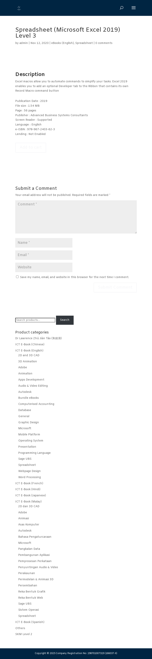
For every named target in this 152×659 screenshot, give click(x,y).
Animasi (23, 518)
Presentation (27, 447)
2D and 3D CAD (28, 355)
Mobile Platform (29, 435)
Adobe (22, 367)
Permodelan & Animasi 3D (35, 579)
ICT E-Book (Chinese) (29, 345)
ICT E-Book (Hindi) (27, 489)
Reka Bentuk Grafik (31, 592)
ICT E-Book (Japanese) (30, 496)
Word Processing (29, 477)
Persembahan (27, 586)
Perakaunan (26, 573)
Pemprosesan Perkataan (35, 561)
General (23, 416)
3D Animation (27, 362)
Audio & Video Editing (33, 386)
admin (23, 43)
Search (64, 320)
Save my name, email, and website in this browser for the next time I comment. (74, 277)
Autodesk (24, 392)
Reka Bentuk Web (30, 598)
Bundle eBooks (28, 398)
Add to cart (31, 147)
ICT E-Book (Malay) (28, 502)
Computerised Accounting (36, 404)
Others (20, 628)
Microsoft (24, 428)
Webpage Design (29, 471)
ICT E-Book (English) (29, 351)
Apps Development (31, 380)
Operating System (30, 441)
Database (24, 410)
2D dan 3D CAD (28, 506)
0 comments (103, 43)
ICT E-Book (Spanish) (29, 622)
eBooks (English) (62, 43)
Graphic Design (28, 422)
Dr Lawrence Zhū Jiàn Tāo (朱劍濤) (38, 338)
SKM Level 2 (23, 634)
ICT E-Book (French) (29, 483)
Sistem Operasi (28, 610)
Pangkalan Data (29, 549)
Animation (25, 374)
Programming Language (34, 453)
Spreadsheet (84, 43)
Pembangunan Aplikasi (34, 555)
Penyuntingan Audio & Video (38, 567)
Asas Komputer (28, 525)
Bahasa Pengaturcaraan (34, 537)
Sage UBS (24, 459)
